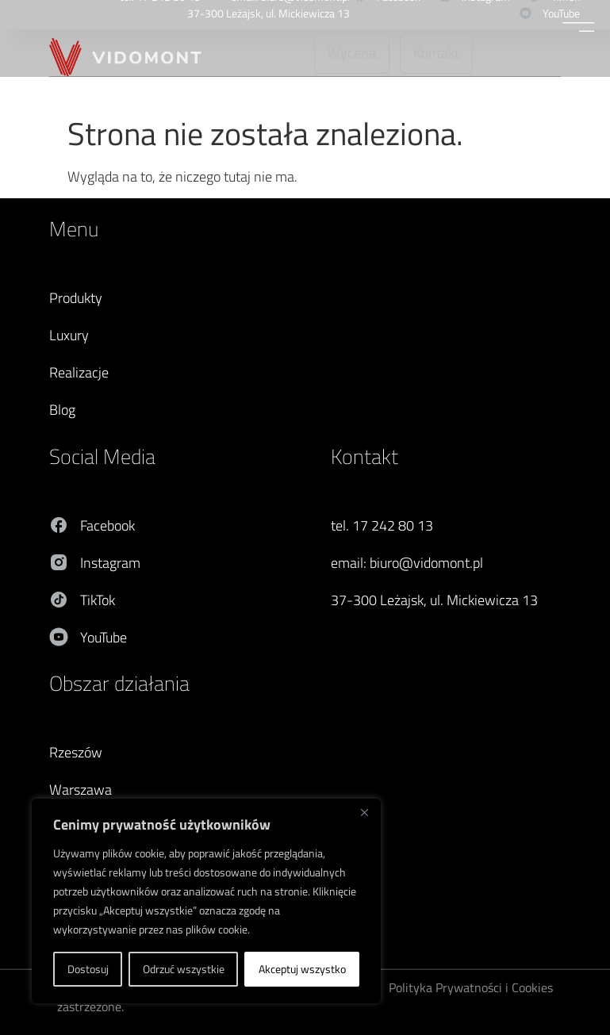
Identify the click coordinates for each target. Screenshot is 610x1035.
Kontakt (364, 456)
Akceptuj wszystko (302, 968)
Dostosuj (88, 968)
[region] (206, 901)
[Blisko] (364, 812)
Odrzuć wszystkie (183, 968)
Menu (73, 228)
